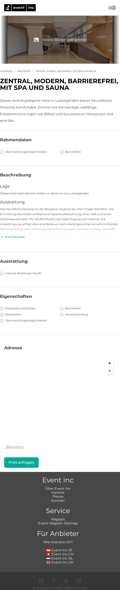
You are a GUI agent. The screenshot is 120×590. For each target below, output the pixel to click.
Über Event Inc (58, 489)
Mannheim (24, 71)
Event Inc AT (59, 550)
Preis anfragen (21, 462)
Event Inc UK (59, 562)
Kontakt (58, 501)
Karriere (57, 492)
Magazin (58, 519)
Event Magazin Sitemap (58, 523)
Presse (58, 496)
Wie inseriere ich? (58, 542)
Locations (6, 71)
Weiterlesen (12, 237)
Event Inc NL (59, 558)
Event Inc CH (60, 554)
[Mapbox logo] (14, 447)
